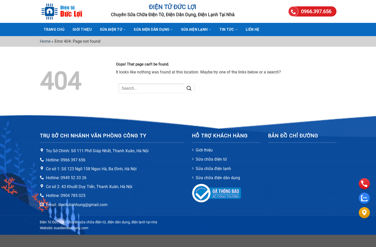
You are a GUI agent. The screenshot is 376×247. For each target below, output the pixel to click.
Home (45, 41)
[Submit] (189, 88)
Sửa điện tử (113, 29)
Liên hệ (252, 29)
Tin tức (228, 29)
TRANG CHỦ (54, 29)
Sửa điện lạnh (196, 29)
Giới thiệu (82, 29)
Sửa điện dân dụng (153, 29)
